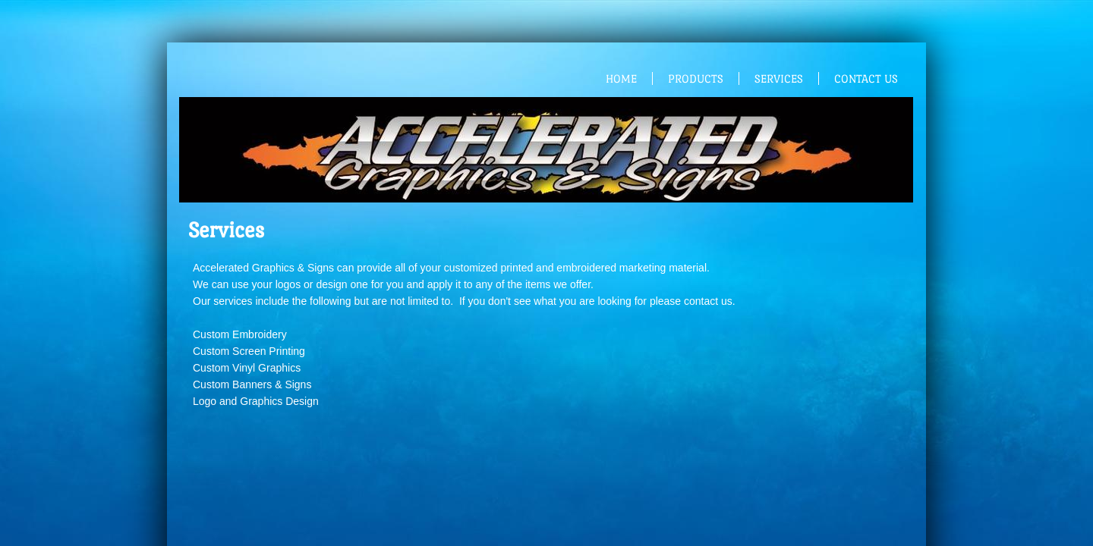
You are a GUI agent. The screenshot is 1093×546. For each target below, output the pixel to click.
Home (621, 78)
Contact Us (866, 78)
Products (695, 78)
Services (778, 78)
